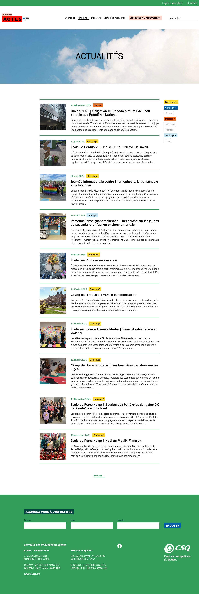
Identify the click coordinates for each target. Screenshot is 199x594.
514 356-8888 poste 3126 (47, 564)
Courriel (138, 523)
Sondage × (170, 135)
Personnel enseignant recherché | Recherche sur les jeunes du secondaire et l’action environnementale (115, 223)
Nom (92, 523)
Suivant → (99, 475)
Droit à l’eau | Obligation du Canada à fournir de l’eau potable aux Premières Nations (110, 113)
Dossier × (170, 118)
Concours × (171, 107)
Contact (192, 3)
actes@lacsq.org (32, 573)
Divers (168, 113)
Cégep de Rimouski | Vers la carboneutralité (103, 295)
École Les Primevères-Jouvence (94, 260)
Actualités (83, 17)
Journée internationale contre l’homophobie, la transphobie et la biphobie (114, 183)
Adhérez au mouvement (145, 17)
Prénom (45, 523)
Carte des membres (114, 17)
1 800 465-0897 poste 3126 (47, 567)
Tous (167, 140)
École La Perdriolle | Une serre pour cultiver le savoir (109, 147)
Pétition (169, 129)
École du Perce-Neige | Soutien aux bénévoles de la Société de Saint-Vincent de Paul (115, 406)
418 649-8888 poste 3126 (93, 564)
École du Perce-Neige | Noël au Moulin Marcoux (106, 441)
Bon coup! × (171, 102)
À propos (70, 17)
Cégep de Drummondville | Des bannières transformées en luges (114, 367)
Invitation (170, 124)
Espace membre (172, 3)
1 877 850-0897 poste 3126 (94, 567)
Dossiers (96, 17)
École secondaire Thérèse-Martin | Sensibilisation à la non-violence (114, 331)
